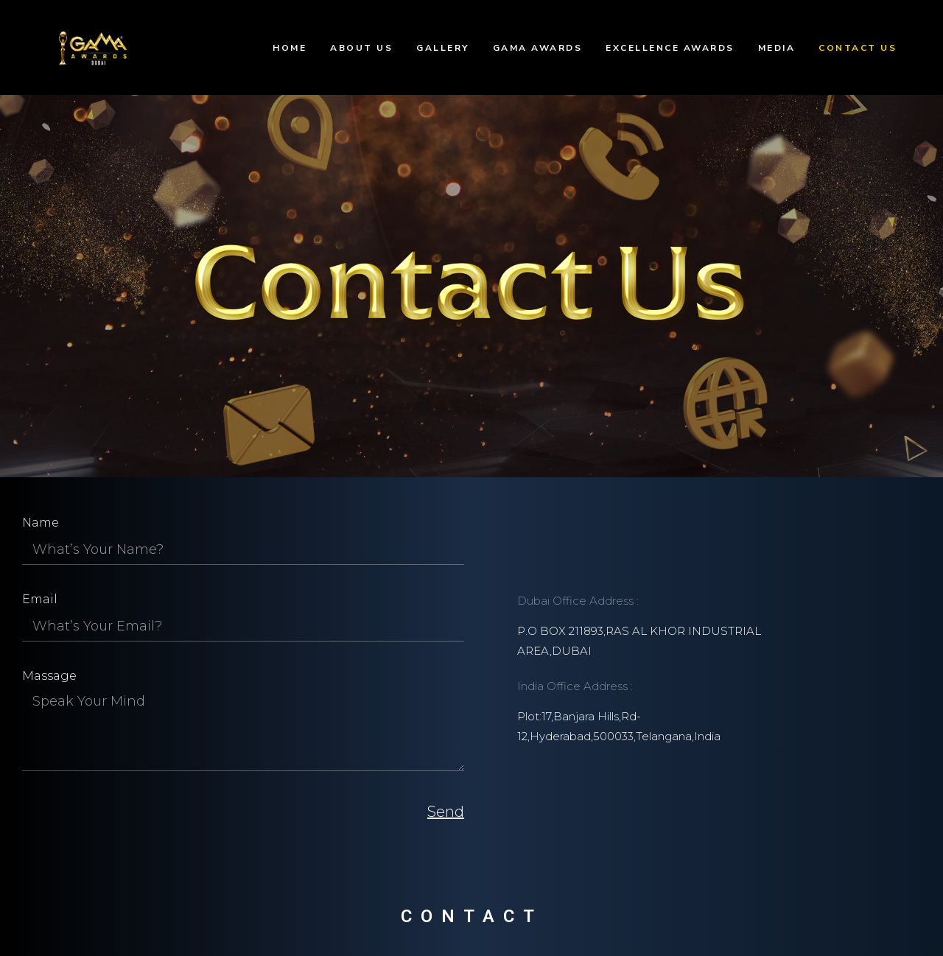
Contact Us (857, 48)
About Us (361, 48)
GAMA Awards (538, 48)
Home (289, 48)
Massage (49, 676)
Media (777, 48)
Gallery (442, 48)
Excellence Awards (670, 48)
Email (39, 599)
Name (40, 523)
